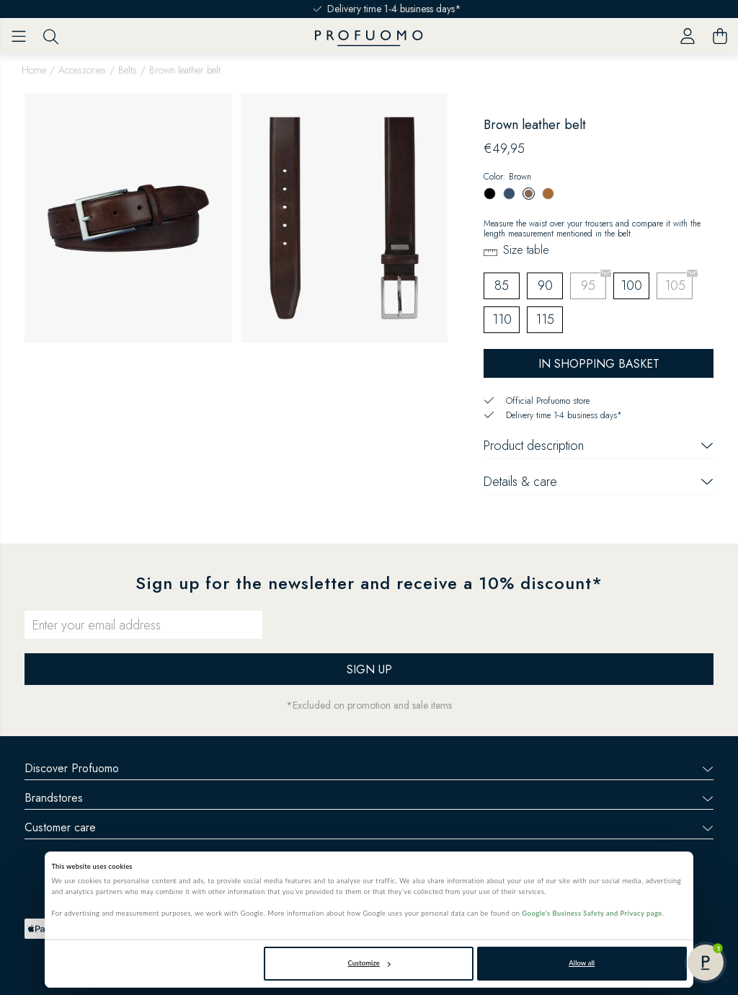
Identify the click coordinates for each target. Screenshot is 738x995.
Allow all (582, 963)
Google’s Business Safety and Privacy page (592, 913)
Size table (526, 250)
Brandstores (369, 798)
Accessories (82, 70)
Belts (127, 70)
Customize (369, 963)
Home (34, 70)
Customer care (369, 827)
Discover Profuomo (369, 768)
